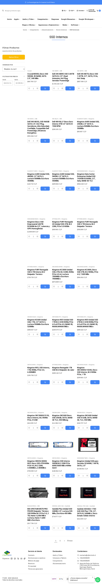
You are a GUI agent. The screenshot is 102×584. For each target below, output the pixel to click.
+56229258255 (83, 558)
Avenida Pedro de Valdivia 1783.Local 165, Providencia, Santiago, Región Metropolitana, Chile (88, 566)
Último (70, 541)
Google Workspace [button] (87, 19)
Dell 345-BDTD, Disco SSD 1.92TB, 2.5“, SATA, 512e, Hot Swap (87, 76)
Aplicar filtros (13, 57)
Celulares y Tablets (59, 558)
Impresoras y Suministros (49, 25)
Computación (43, 19)
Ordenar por (7, 65)
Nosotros (31, 563)
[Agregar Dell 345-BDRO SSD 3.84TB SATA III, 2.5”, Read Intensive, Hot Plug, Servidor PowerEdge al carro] (70, 88)
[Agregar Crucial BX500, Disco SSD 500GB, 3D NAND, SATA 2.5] (45, 88)
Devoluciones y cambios (36, 558)
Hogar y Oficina (29, 25)
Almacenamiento (47, 30)
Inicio (9, 19)
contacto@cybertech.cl (86, 555)
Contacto (31, 555)
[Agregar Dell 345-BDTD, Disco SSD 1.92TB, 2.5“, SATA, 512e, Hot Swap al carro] (95, 88)
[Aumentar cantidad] (37, 88)
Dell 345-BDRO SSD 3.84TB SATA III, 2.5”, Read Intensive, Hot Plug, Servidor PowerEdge (63, 77)
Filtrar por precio (13, 76)
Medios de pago (33, 561)
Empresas (55, 19)
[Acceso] (80, 10)
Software (75, 25)
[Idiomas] (64, 10)
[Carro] (99, 11)
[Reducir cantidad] (29, 88)
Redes (66, 25)
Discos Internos (61, 30)
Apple (17, 19)
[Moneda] (72, 10)
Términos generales (35, 569)
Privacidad (32, 566)
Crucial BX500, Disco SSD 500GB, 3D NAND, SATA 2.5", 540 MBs (37, 76)
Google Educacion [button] (69, 19)
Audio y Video (28, 19)
